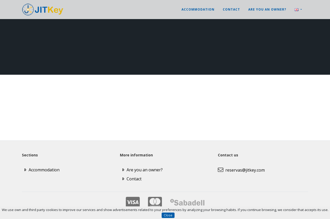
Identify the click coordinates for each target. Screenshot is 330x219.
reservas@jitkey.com (241, 170)
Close (168, 215)
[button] (298, 9)
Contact (231, 9)
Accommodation (198, 9)
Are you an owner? (267, 9)
